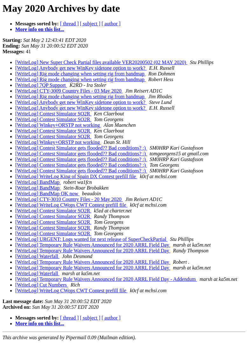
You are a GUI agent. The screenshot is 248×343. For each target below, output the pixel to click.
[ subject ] (90, 23)
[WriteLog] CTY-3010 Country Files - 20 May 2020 (69, 199)
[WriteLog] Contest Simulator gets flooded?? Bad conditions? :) (81, 148)
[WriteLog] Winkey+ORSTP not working (58, 125)
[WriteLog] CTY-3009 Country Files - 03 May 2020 (69, 91)
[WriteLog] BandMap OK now (47, 193)
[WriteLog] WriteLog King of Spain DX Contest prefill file (76, 176)
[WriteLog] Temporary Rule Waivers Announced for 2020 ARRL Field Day (92, 245)
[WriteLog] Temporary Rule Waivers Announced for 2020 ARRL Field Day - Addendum (106, 279)
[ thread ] (69, 23)
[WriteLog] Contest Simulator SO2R (53, 113)
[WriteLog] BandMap (38, 182)
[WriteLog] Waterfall (37, 256)
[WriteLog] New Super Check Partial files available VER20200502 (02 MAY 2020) (101, 62)
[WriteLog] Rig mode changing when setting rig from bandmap (80, 73)
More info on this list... (39, 29)
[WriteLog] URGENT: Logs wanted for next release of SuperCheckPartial (91, 239)
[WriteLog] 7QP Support (41, 85)
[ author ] (111, 23)
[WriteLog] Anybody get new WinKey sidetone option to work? (81, 68)
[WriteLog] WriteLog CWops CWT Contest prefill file (71, 205)
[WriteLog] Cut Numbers (41, 285)
